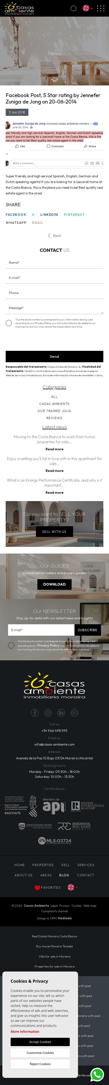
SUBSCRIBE (87, 630)
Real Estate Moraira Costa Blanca (54, 936)
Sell (65, 865)
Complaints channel (54, 911)
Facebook (16, 214)
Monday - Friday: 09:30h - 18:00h (54, 772)
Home (19, 865)
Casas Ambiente (54, 404)
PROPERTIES (43, 865)
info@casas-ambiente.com (55, 744)
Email (38, 223)
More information (25, 1031)
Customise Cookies (40, 1053)
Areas (46, 875)
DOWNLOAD (54, 584)
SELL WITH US (54, 532)
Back (54, 235)
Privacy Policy (43, 323)
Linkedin (49, 214)
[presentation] (31, 340)
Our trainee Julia (54, 411)
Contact (86, 875)
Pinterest (74, 214)
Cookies (76, 905)
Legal (54, 905)
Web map (89, 905)
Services (86, 865)
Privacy (64, 905)
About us (23, 875)
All (54, 397)
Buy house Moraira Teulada (54, 946)
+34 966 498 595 (54, 730)
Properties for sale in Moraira (54, 966)
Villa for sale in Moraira (54, 956)
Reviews (54, 418)
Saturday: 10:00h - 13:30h (54, 777)
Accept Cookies (40, 1042)
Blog (64, 875)
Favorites (48, 888)
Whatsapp (16, 223)
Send (54, 356)
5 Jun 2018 (17, 112)
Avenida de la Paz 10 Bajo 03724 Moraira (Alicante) (54, 758)
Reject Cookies (40, 1064)
